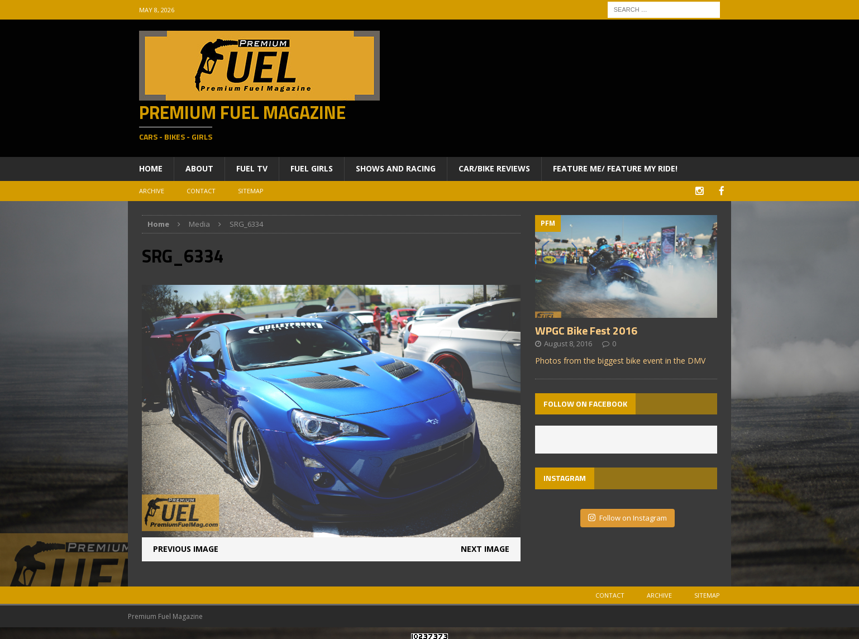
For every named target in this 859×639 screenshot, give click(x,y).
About (199, 168)
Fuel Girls (311, 168)
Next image (485, 548)
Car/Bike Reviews (494, 168)
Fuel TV (252, 168)
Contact (201, 191)
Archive (151, 191)
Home (151, 168)
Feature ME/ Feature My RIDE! (615, 168)
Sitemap (251, 191)
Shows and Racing (396, 168)
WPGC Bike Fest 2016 (586, 329)
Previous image (185, 548)
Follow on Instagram (627, 517)
